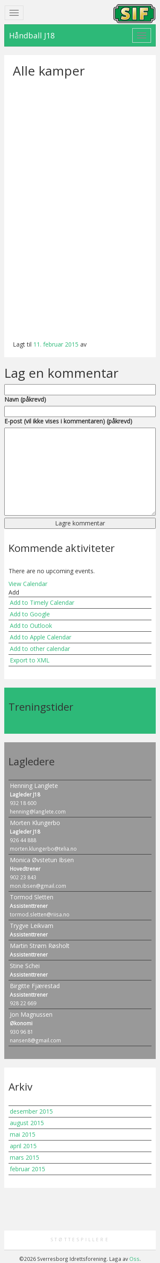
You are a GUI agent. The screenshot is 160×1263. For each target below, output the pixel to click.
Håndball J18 (32, 35)
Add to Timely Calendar (42, 602)
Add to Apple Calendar (40, 637)
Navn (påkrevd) (25, 399)
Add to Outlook (31, 625)
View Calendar (28, 584)
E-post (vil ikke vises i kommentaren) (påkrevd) (68, 421)
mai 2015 (22, 1134)
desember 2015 (31, 1111)
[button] (14, 592)
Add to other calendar (40, 649)
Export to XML (29, 660)
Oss (134, 1258)
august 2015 (27, 1123)
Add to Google (30, 614)
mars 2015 (24, 1157)
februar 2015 (27, 1169)
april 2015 (23, 1146)
